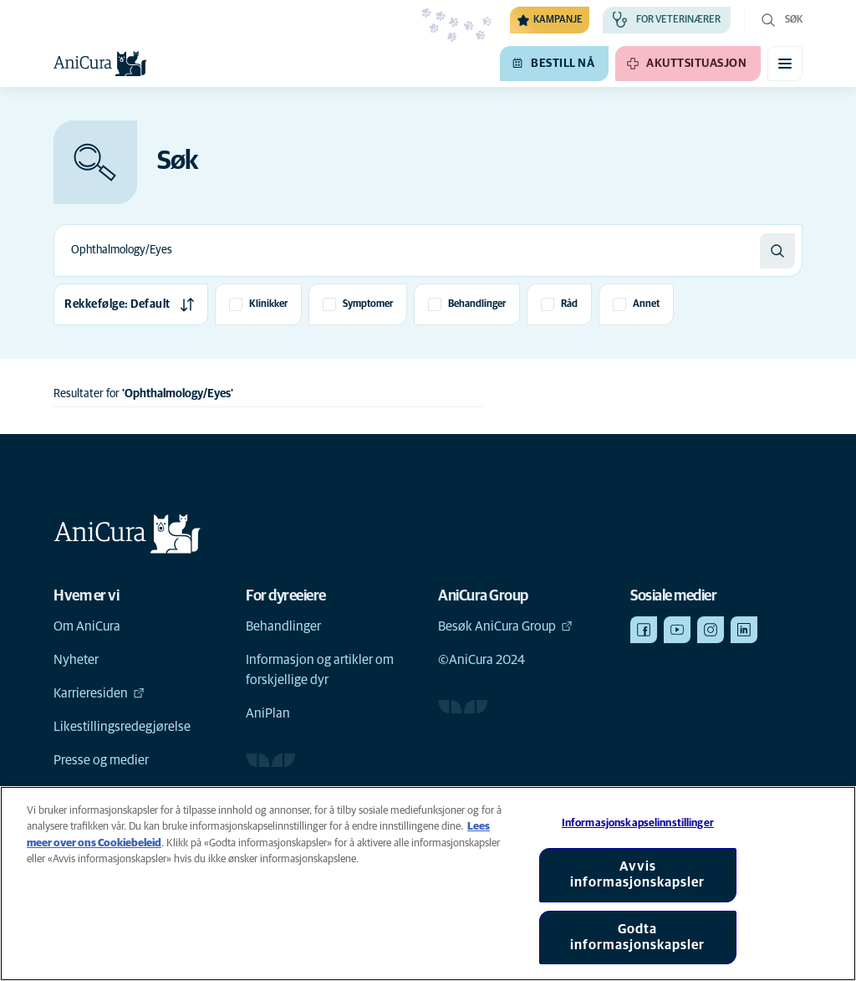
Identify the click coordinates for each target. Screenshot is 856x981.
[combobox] (407, 250)
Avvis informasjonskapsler (637, 874)
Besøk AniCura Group (505, 626)
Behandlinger (283, 626)
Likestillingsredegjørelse (122, 726)
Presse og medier (101, 760)
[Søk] (777, 250)
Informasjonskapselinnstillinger (638, 823)
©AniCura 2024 (481, 660)
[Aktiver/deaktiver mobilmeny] (784, 63)
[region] (428, 883)
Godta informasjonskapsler (637, 937)
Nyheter (76, 660)
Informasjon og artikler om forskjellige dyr (320, 670)
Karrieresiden (99, 693)
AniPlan (268, 713)
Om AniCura (87, 626)
